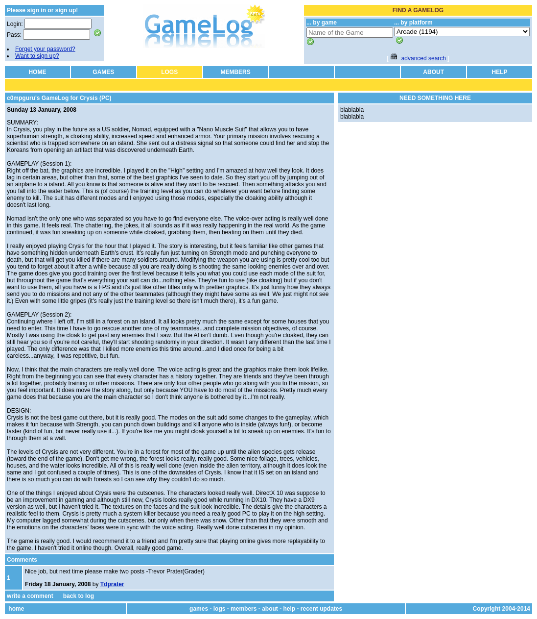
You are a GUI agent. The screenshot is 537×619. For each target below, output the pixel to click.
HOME (37, 72)
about (270, 608)
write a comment (30, 596)
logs (219, 608)
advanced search (423, 58)
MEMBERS (235, 72)
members (244, 608)
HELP (500, 72)
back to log (78, 596)
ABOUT (433, 72)
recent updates (321, 608)
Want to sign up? (37, 55)
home (16, 608)
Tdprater (112, 584)
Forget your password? (45, 49)
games (198, 608)
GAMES (103, 72)
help (289, 608)
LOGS (169, 72)
